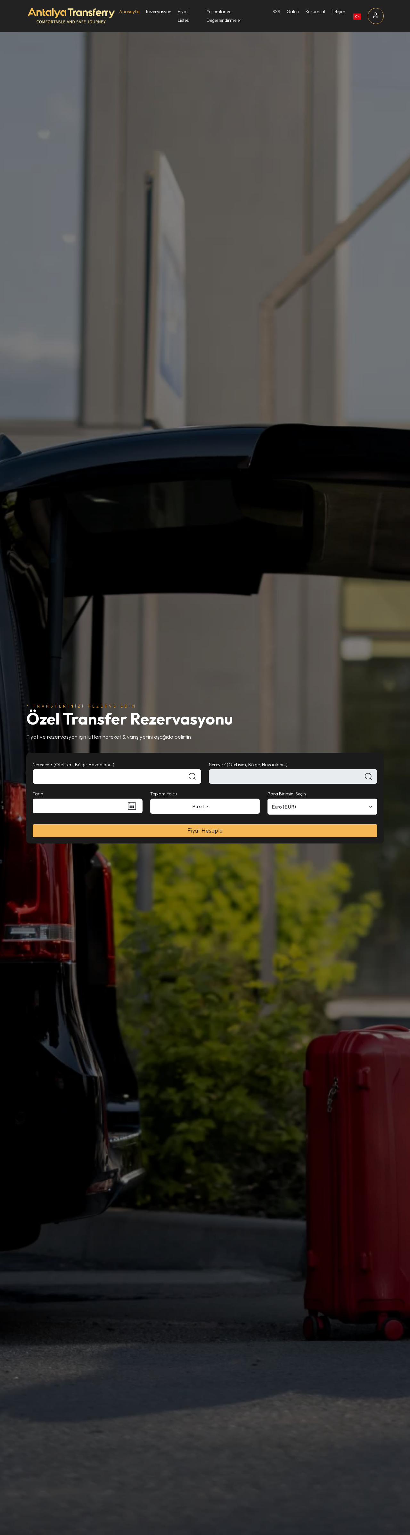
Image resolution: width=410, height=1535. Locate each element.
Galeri (293, 11)
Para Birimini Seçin (286, 794)
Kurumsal (315, 11)
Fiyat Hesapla (205, 830)
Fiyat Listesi (184, 16)
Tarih (38, 794)
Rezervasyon (158, 11)
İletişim (338, 11)
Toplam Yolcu (163, 794)
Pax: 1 (198, 806)
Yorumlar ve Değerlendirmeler (224, 16)
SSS (276, 11)
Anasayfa (129, 11)
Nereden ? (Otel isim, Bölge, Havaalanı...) (73, 765)
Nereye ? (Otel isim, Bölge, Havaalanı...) (248, 765)
